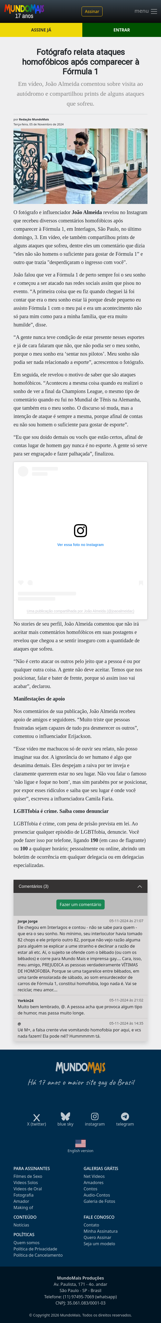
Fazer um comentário (80, 904)
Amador (21, 1201)
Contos (90, 1189)
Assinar (92, 11)
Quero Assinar (97, 1237)
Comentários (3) (34, 886)
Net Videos (94, 1176)
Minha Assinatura (101, 1231)
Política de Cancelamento (38, 1255)
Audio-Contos (97, 1195)
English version (80, 1150)
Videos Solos (26, 1182)
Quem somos (26, 1242)
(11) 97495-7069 (78, 1297)
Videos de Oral (28, 1189)
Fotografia (23, 1195)
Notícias (21, 1225)
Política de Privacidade (35, 1249)
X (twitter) (36, 1122)
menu (146, 11)
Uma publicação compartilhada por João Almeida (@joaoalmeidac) (80, 611)
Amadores (94, 1182)
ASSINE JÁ (41, 30)
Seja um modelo (99, 1244)
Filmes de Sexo (28, 1176)
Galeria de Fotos (99, 1201)
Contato (91, 1225)
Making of (23, 1207)
